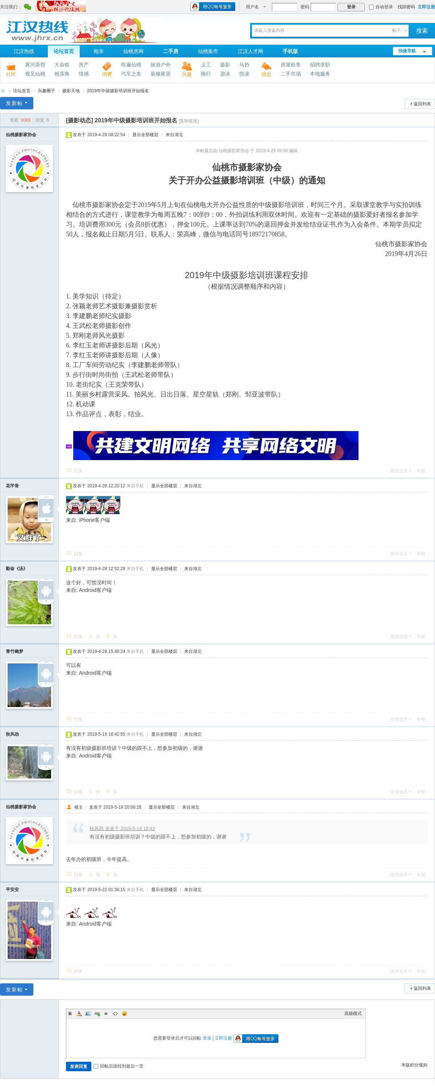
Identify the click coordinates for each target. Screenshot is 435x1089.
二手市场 (291, 74)
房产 (84, 65)
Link (97, 1013)
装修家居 (160, 74)
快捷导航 (407, 50)
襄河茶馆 (35, 65)
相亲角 (62, 74)
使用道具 (399, 471)
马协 (244, 65)
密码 (305, 6)
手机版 (290, 51)
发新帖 (14, 103)
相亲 (99, 51)
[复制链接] (189, 120)
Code (115, 1013)
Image (88, 1013)
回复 (78, 471)
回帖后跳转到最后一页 (119, 1066)
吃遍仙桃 (131, 65)
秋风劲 (12, 734)
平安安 (12, 889)
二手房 (170, 51)
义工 (206, 65)
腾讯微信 (28, 8)
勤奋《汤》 (17, 568)
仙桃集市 (208, 51)
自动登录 (381, 6)
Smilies (124, 1013)
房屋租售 (291, 65)
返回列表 (422, 103)
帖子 (396, 30)
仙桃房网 (133, 51)
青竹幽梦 (14, 651)
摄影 (225, 65)
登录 (207, 1038)
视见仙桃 (35, 74)
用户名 (252, 6)
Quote (106, 1013)
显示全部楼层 (145, 134)
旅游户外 (160, 65)
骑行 (206, 74)
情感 (84, 74)
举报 (421, 471)
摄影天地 (71, 90)
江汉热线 (24, 51)
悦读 (244, 74)
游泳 (225, 74)
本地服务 (320, 74)
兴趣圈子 (46, 90)
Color (79, 1013)
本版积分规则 (414, 1065)
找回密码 (406, 6)
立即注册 (426, 6)
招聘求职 (320, 65)
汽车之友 (131, 74)
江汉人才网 (250, 51)
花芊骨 (12, 485)
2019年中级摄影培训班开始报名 (118, 90)
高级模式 (353, 1013)
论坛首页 (64, 51)
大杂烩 (62, 65)
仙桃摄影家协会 (21, 134)
